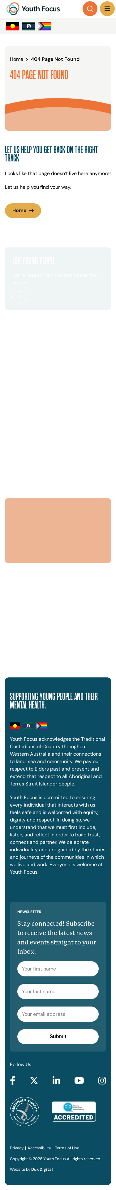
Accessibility (39, 1148)
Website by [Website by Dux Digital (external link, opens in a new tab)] (31, 1169)
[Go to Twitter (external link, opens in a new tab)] (34, 1081)
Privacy (17, 1148)
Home (19, 210)
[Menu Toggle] (107, 8)
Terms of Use (67, 1148)
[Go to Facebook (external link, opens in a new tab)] (12, 1081)
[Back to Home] (33, 8)
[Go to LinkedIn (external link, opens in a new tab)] (56, 1081)
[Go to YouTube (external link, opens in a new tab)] (79, 1081)
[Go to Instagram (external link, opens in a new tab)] (102, 1081)
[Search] (90, 8)
